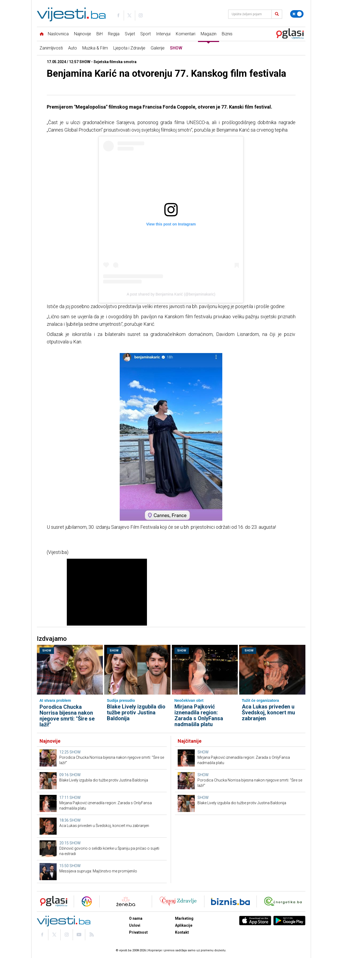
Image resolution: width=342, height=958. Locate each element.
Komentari (185, 33)
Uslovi (134, 925)
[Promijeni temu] (297, 14)
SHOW (176, 48)
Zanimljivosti (51, 48)
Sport (145, 33)
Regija (113, 33)
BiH (99, 33)
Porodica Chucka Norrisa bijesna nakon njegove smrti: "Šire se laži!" (67, 716)
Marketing (184, 918)
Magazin (208, 33)
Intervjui (163, 33)
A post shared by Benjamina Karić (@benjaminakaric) (171, 294)
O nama (135, 918)
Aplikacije (183, 925)
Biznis (227, 33)
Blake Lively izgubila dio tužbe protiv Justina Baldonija (136, 712)
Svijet (130, 33)
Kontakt (182, 932)
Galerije (158, 48)
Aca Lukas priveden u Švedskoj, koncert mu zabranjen (268, 712)
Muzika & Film (95, 48)
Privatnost (138, 932)
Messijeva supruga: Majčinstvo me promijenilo (98, 871)
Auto (72, 48)
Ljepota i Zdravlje (129, 48)
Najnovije (82, 33)
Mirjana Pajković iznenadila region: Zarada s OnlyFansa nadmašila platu (198, 715)
